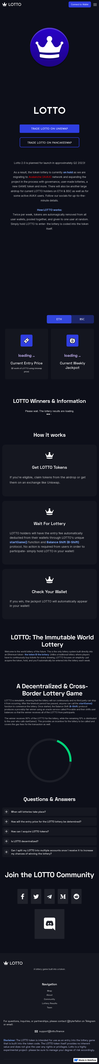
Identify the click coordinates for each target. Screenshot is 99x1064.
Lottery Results (49, 1003)
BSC (82, 319)
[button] (49, 812)
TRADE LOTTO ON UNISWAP (49, 129)
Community (49, 999)
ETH (59, 319)
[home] (35, 4)
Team (49, 1007)
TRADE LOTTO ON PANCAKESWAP (49, 143)
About (49, 995)
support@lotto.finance (51, 1031)
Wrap (49, 990)
